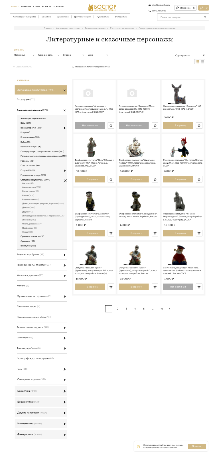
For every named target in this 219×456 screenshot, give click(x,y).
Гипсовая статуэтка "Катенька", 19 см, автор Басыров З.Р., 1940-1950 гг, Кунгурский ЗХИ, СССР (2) (137, 121)
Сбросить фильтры (24, 66)
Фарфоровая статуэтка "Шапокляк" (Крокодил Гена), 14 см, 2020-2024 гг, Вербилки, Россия (92, 253)
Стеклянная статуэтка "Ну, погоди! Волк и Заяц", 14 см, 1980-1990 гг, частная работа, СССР (182, 187)
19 (161, 357)
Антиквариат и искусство (24, 16)
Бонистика (46, 16)
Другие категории (82, 16)
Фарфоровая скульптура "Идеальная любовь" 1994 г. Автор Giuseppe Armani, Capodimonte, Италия (137, 187)
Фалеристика (121, 16)
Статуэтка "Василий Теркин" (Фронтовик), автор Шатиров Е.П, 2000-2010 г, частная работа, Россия (138, 319)
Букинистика (63, 16)
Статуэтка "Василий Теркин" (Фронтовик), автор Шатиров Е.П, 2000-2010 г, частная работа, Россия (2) (94, 319)
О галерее (26, 6)
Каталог (15, 6)
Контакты (59, 6)
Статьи (36, 6)
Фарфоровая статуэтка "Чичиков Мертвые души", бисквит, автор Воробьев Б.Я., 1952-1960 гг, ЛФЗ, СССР (182, 253)
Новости (46, 6)
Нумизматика (103, 16)
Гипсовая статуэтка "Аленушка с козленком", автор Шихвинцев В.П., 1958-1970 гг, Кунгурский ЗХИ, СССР (94, 121)
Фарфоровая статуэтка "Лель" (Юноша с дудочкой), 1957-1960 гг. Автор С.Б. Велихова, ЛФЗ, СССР (94, 187)
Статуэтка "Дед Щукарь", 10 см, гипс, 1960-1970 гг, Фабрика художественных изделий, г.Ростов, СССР (182, 319)
